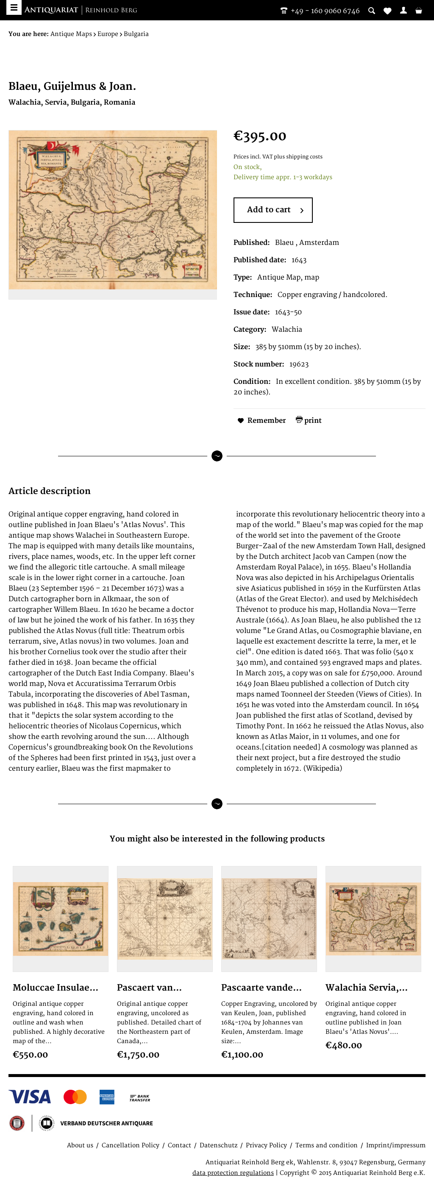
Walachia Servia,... (367, 988)
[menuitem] (403, 10)
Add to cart (275, 210)
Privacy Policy (266, 1145)
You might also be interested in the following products (217, 839)
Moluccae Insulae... (55, 988)
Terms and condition (326, 1145)
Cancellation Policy (130, 1145)
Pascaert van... (149, 988)
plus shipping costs (298, 157)
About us (80, 1145)
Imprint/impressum (396, 1145)
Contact (179, 1145)
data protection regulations (233, 1173)
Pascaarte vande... (261, 988)
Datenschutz (218, 1145)
